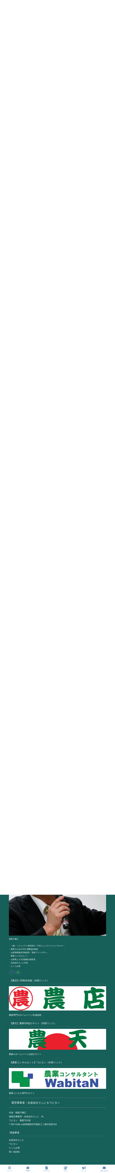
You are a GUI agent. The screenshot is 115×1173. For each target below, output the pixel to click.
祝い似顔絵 (14, 1152)
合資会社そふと (16, 1140)
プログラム (46, 1169)
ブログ (66, 1169)
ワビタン (13, 1144)
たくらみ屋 (14, 1148)
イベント (84, 1169)
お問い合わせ (104, 1169)
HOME (28, 1169)
